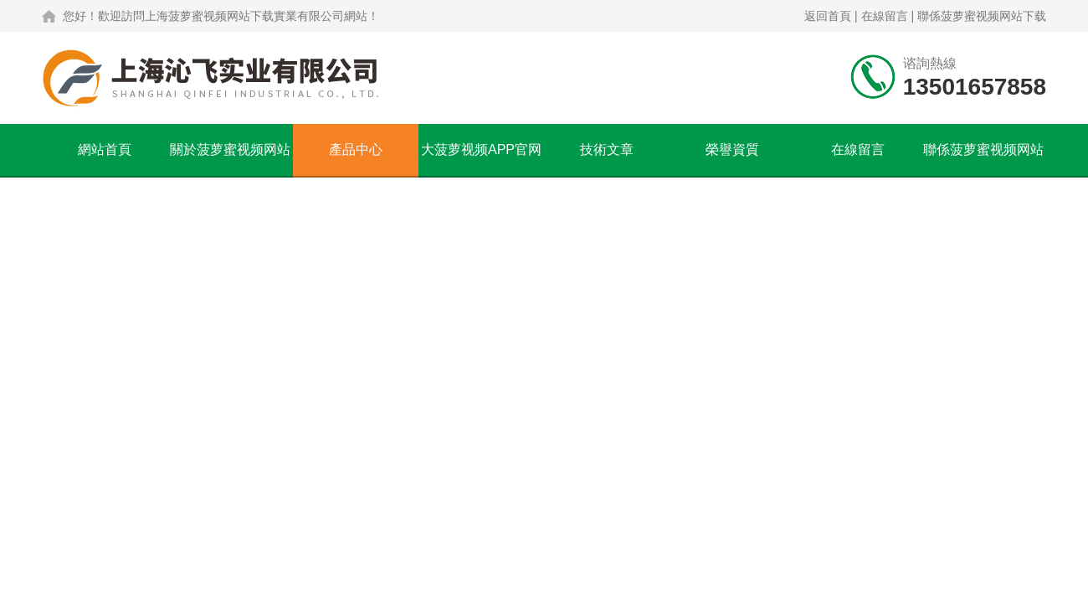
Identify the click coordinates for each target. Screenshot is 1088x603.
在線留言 (884, 16)
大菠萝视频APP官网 (481, 149)
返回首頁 (827, 16)
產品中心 (355, 149)
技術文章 (607, 149)
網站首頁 (104, 149)
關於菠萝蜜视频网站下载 (230, 159)
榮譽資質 (732, 149)
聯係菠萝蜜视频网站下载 (981, 16)
